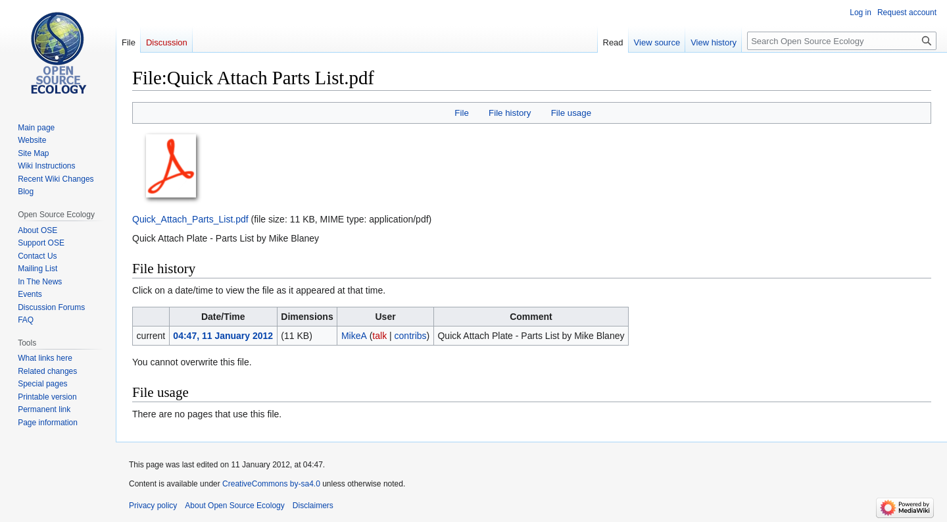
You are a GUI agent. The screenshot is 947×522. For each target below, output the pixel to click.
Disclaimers (313, 505)
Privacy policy (153, 505)
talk (379, 335)
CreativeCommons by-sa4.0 (271, 483)
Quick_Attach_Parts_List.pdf (190, 219)
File (461, 113)
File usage (571, 113)
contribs (411, 335)
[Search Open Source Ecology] (841, 41)
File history (510, 113)
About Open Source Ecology (234, 505)
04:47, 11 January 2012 (223, 335)
